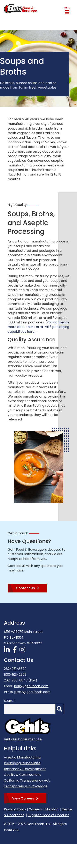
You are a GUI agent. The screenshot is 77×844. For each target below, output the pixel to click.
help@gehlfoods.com (31, 686)
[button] (67, 10)
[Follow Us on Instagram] (23, 651)
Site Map (52, 809)
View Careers (23, 798)
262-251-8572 (15, 668)
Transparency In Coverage (25, 786)
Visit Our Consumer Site (23, 739)
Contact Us (25, 588)
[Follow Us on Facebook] (15, 651)
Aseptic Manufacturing (22, 757)
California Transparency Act (27, 780)
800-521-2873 (15, 674)
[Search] (59, 709)
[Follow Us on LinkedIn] (7, 651)
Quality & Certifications (22, 774)
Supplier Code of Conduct (48, 815)
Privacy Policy (15, 809)
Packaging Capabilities (22, 763)
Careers (35, 809)
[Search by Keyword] (29, 709)
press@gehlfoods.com (32, 691)
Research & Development (25, 769)
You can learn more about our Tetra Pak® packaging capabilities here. (38, 327)
